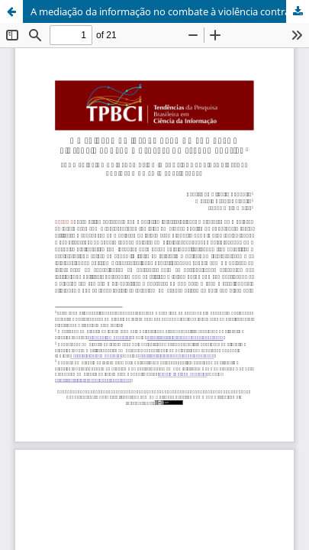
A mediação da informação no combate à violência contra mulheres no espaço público (170, 11)
